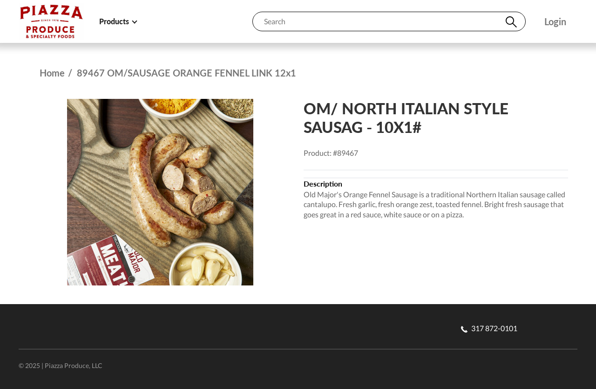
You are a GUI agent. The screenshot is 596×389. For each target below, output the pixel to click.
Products (117, 21)
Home (52, 72)
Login (555, 21)
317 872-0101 (489, 328)
